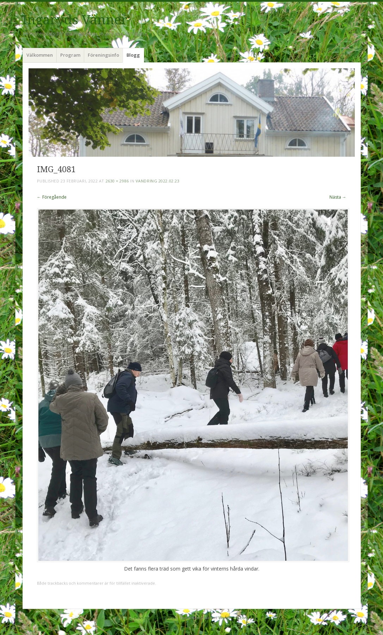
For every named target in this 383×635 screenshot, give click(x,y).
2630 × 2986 (117, 180)
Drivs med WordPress (154, 617)
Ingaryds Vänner (75, 19)
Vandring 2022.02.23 (157, 180)
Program (70, 55)
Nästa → (337, 197)
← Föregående (52, 197)
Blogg (133, 55)
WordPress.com (233, 617)
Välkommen (39, 55)
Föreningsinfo (103, 55)
